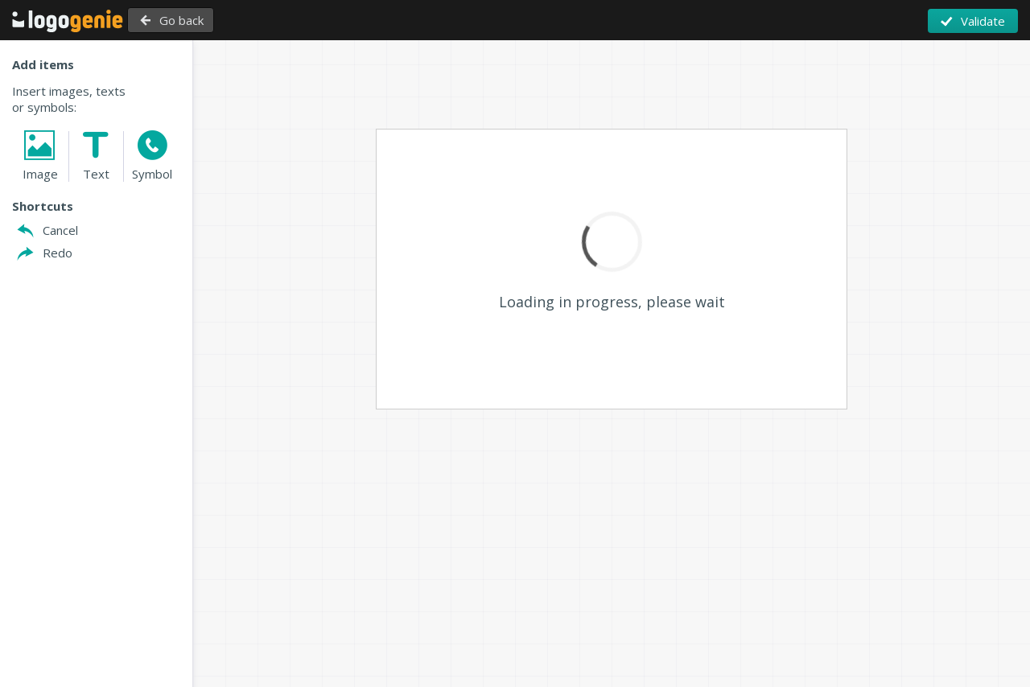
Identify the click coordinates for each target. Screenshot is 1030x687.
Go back (191, 20)
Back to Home (67, 21)
